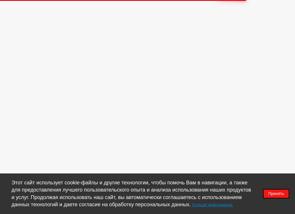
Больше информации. (213, 204)
